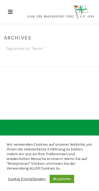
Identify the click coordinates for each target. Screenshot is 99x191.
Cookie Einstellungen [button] (27, 179)
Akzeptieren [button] (62, 179)
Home (48, 62)
